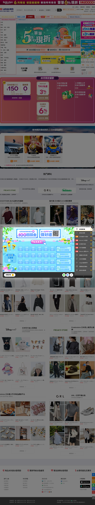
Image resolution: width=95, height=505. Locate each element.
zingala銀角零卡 (83, 262)
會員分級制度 (83, 270)
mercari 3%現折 (83, 240)
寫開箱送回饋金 (83, 266)
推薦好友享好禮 (83, 255)
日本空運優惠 (83, 259)
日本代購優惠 (83, 247)
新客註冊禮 (83, 233)
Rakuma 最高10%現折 (83, 251)
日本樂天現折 (83, 244)
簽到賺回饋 (83, 229)
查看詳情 (8, 275)
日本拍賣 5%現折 (83, 236)
